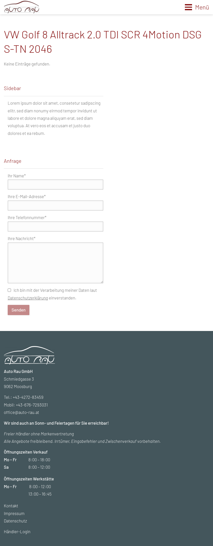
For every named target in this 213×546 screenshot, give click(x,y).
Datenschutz (15, 520)
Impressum (14, 513)
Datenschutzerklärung (28, 297)
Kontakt (11, 505)
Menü (202, 7)
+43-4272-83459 (28, 397)
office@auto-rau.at (21, 412)
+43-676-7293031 (32, 404)
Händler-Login (17, 531)
